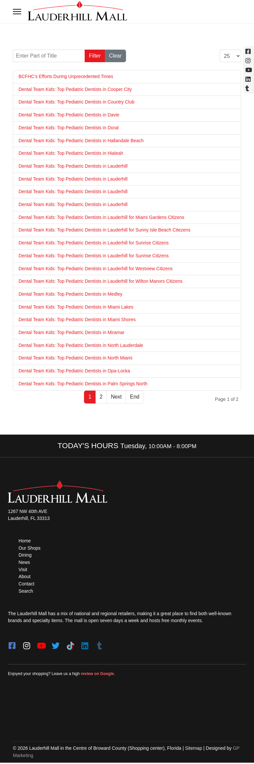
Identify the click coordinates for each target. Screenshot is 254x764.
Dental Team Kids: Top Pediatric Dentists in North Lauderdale (81, 346)
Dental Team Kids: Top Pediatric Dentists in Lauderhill (73, 166)
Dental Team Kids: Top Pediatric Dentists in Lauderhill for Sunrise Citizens (94, 243)
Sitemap (193, 749)
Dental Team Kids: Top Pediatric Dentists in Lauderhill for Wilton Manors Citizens (101, 281)
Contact (26, 585)
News (24, 563)
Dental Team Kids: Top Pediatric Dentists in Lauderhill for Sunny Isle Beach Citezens (105, 230)
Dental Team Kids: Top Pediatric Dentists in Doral (69, 127)
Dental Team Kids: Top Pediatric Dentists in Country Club (77, 102)
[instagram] (26, 645)
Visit (23, 570)
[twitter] (56, 645)
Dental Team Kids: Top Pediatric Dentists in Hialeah (71, 153)
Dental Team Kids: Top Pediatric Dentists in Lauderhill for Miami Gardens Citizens (102, 217)
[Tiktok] (70, 645)
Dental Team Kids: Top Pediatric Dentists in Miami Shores (78, 320)
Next (116, 398)
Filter (95, 56)
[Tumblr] (99, 645)
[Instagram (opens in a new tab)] (249, 60)
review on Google (97, 675)
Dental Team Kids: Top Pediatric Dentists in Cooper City (76, 89)
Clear (115, 56)
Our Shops (30, 549)
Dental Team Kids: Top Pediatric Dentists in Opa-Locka (75, 371)
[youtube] (41, 645)
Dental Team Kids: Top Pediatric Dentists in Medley (71, 294)
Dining (25, 556)
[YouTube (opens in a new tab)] (249, 69)
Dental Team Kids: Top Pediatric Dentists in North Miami (76, 358)
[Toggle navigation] (17, 11)
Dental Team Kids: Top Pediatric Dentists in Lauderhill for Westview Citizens (96, 269)
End (134, 398)
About (25, 578)
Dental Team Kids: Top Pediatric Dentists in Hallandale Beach (82, 140)
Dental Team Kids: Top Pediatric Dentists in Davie (69, 114)
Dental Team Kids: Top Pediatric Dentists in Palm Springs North (83, 384)
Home (25, 541)
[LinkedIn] (85, 645)
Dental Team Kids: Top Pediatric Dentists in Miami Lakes (76, 307)
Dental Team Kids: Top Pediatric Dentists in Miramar (72, 333)
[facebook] (12, 645)
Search (26, 592)
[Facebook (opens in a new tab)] (249, 51)
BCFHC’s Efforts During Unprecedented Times (66, 76)
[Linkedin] (249, 79)
